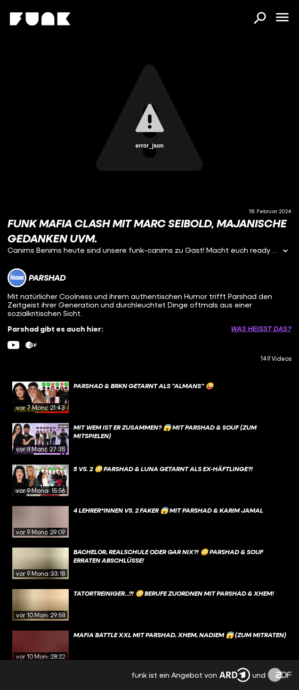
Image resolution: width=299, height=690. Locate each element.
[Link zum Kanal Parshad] (37, 277)
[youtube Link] (13, 345)
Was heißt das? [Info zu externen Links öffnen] (261, 329)
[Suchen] (259, 19)
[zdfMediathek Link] (31, 345)
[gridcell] (149, 398)
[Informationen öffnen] (285, 252)
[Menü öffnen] (282, 18)
